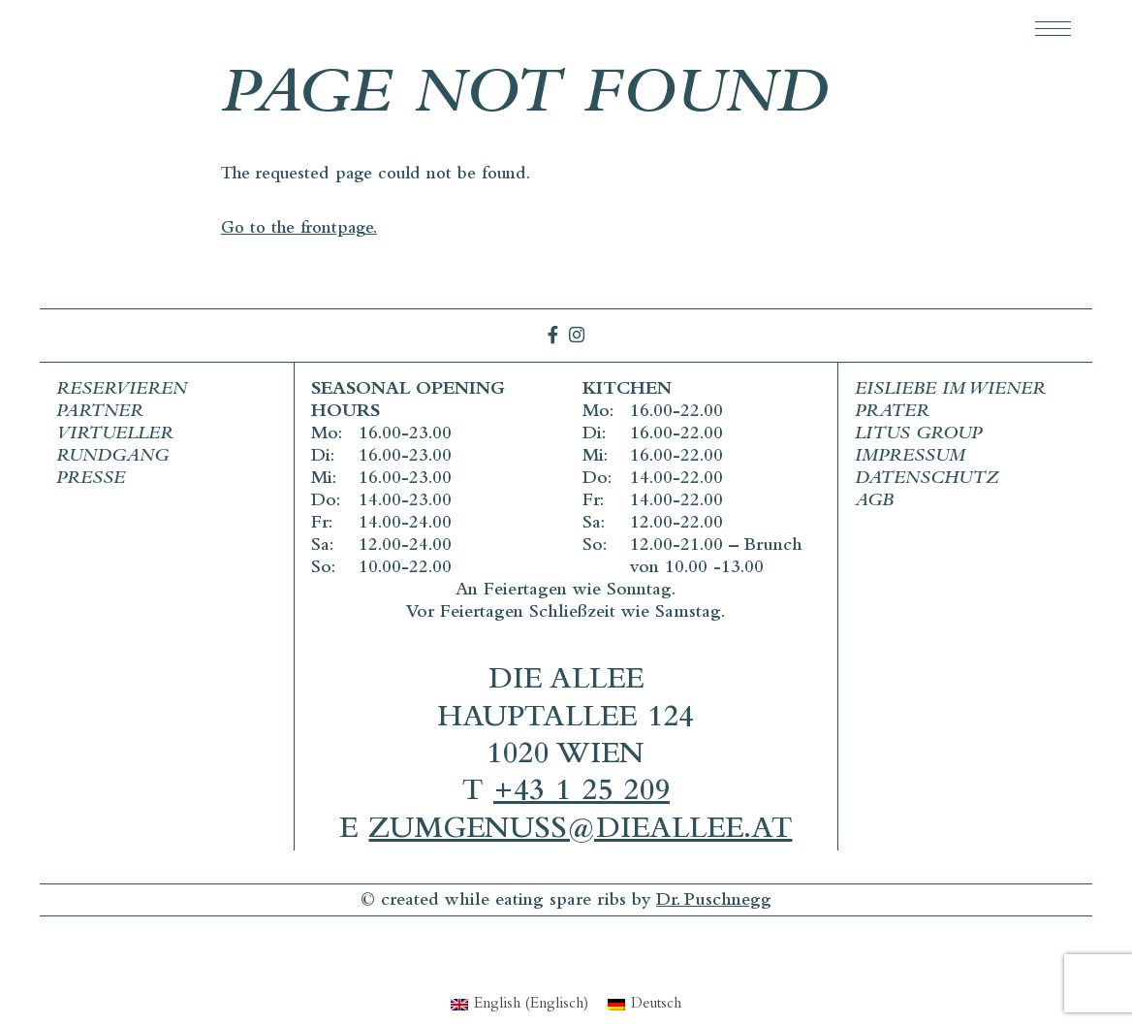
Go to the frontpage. (299, 230)
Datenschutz (926, 479)
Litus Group (918, 435)
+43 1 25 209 (581, 794)
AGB (874, 502)
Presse (90, 479)
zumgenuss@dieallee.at (580, 832)
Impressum (910, 457)
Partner (99, 412)
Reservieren (121, 390)
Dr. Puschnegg (713, 901)
